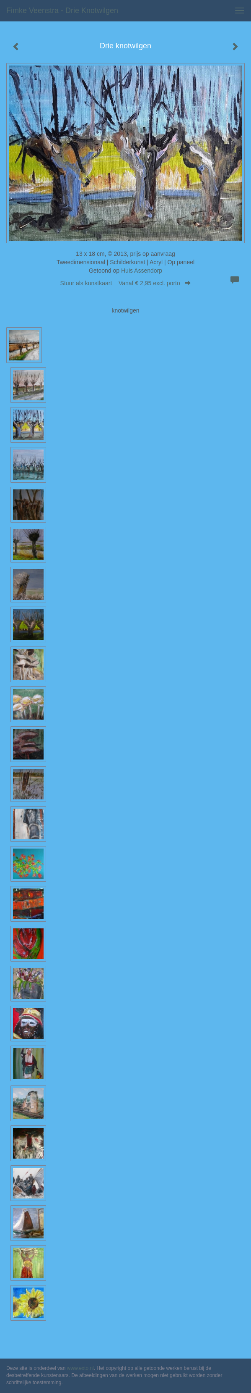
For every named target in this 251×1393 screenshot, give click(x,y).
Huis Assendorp (141, 270)
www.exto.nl (80, 1368)
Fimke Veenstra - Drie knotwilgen (62, 10)
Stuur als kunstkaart (125, 283)
